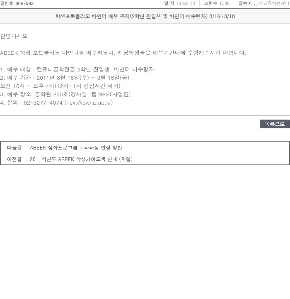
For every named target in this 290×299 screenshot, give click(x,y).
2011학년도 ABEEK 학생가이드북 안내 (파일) (81, 158)
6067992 (24, 3)
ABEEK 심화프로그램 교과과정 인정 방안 (76, 147)
